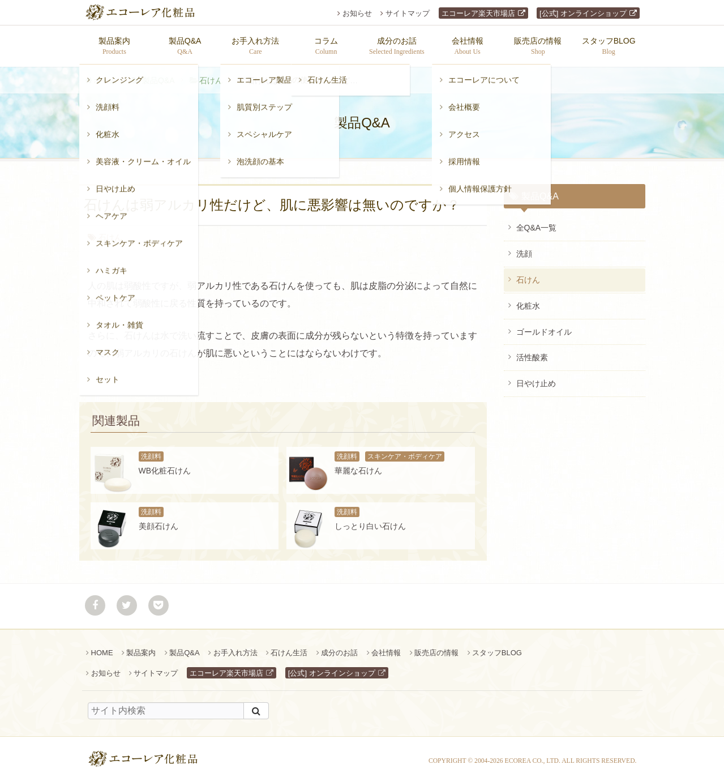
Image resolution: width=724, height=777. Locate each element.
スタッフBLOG (497, 647)
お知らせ (357, 13)
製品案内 (141, 647)
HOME (102, 647)
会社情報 (386, 647)
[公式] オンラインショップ (583, 13)
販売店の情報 (436, 647)
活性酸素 (532, 351)
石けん (211, 75)
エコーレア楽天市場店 (478, 13)
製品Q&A (158, 75)
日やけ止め (536, 377)
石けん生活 (289, 647)
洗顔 (524, 248)
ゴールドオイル (544, 326)
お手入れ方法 (235, 647)
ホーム (105, 75)
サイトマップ (407, 13)
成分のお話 (339, 647)
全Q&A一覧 (536, 222)
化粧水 (528, 300)
